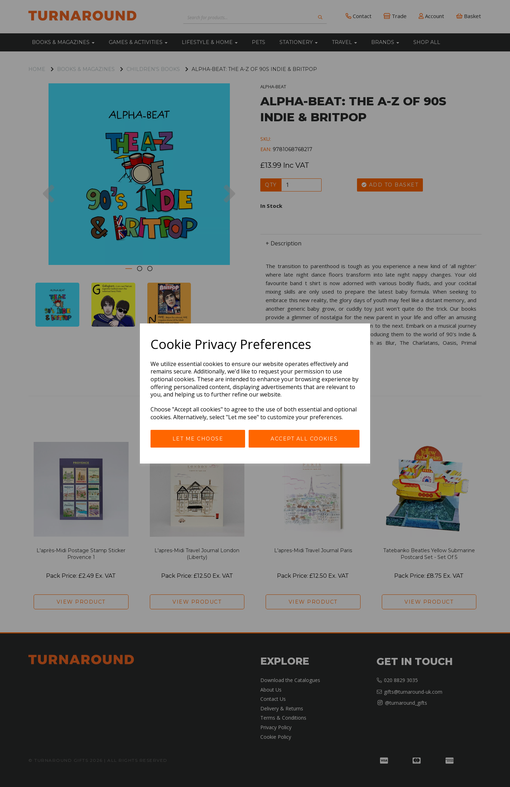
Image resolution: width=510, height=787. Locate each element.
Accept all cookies (304, 439)
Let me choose (197, 439)
